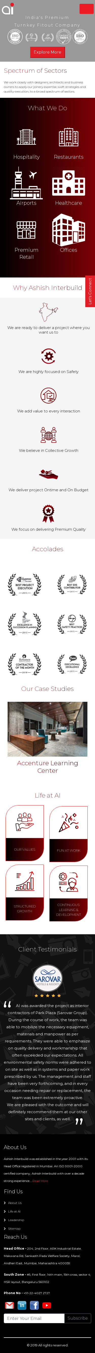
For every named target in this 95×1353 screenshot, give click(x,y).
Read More (40, 1181)
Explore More (47, 52)
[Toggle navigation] (87, 9)
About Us (13, 1203)
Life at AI (12, 1211)
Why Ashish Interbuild (47, 287)
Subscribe (78, 1318)
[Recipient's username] (34, 1318)
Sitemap (12, 1228)
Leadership (14, 1220)
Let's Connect (90, 291)
